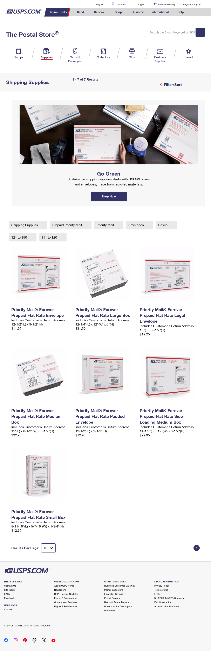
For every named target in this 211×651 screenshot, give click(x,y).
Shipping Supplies (25, 225)
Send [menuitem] (80, 12)
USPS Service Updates (66, 594)
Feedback (9, 598)
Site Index (9, 589)
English (95, 4)
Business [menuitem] (138, 12)
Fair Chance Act (162, 602)
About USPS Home (64, 585)
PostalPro (109, 610)
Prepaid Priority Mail (67, 225)
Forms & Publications (65, 598)
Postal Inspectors (113, 589)
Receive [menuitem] (99, 12)
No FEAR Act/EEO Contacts (169, 598)
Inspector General (113, 594)
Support (141, 4)
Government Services (65, 602)
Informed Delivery (166, 4)
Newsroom (60, 589)
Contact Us (10, 585)
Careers (8, 609)
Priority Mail (105, 225)
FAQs (7, 594)
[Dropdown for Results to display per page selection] (48, 547)
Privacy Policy (161, 585)
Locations (120, 4)
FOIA (156, 594)
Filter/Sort (172, 84)
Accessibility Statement (166, 606)
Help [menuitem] (180, 12)
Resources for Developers (118, 606)
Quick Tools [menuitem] (58, 12)
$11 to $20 (49, 237)
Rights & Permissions (65, 606)
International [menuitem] (160, 12)
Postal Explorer (112, 598)
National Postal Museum (117, 602)
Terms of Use (161, 589)
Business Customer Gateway (119, 585)
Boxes (163, 225)
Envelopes (136, 225)
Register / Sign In (191, 4)
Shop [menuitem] (118, 12)
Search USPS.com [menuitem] (194, 12)
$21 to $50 (19, 237)
